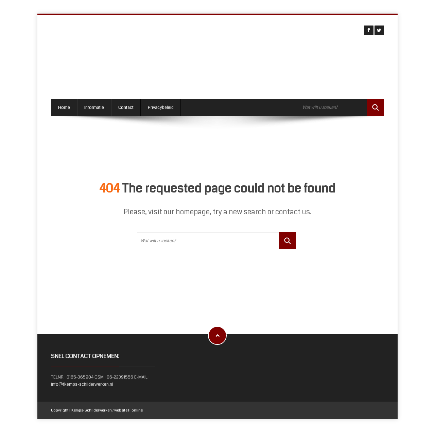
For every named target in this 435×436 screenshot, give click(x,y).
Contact (126, 107)
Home (64, 107)
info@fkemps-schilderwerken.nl (82, 384)
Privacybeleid (161, 107)
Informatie (94, 107)
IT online (135, 410)
